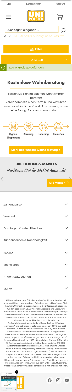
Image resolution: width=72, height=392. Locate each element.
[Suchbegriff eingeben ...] (31, 29)
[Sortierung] (36, 60)
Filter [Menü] (36, 49)
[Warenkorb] (60, 17)
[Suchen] (63, 30)
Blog (9, 4)
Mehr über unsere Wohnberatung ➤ (36, 150)
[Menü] (8, 16)
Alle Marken (59, 182)
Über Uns (60, 4)
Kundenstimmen (33, 4)
